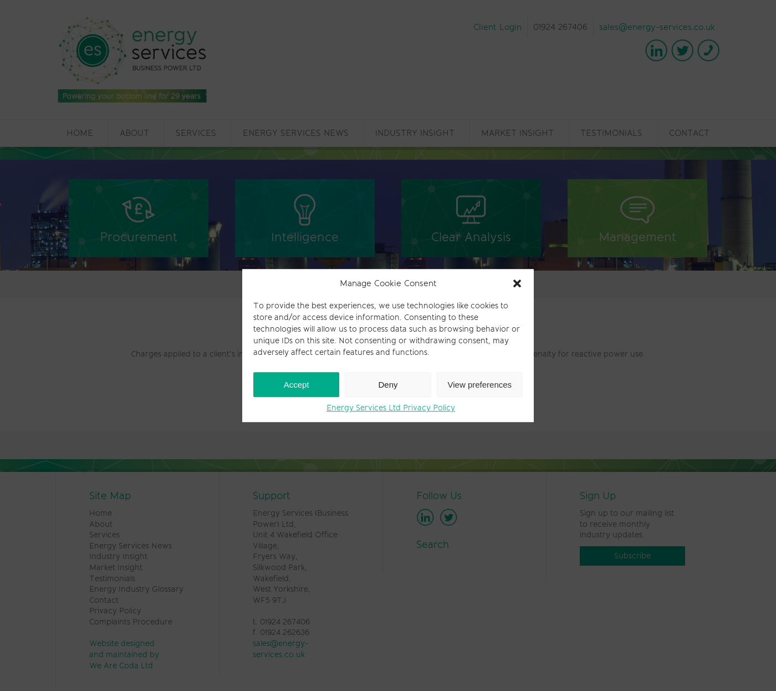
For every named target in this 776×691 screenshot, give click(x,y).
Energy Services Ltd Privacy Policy (390, 407)
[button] (517, 283)
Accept (296, 384)
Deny (387, 384)
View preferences (480, 384)
